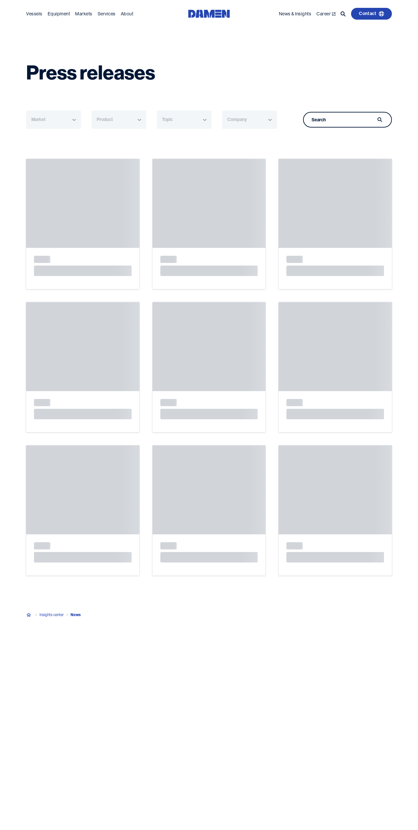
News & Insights (295, 13)
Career (325, 14)
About (127, 13)
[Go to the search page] (343, 13)
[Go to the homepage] (209, 13)
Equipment (59, 13)
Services (107, 13)
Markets (83, 13)
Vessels (34, 13)
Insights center (52, 615)
